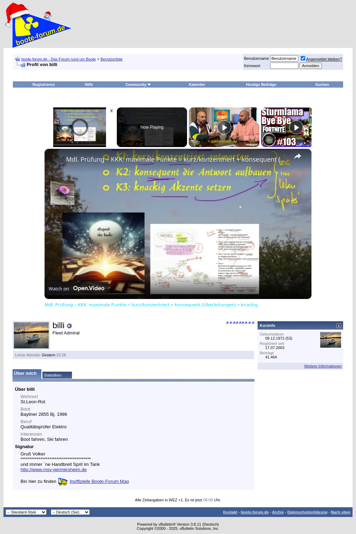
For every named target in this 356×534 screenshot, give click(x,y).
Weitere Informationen (323, 366)
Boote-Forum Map (99, 481)
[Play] (224, 127)
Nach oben (340, 512)
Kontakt (230, 512)
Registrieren (43, 84)
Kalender (197, 84)
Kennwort (252, 66)
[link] (56, 160)
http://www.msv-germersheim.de (54, 469)
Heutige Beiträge (261, 84)
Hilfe (89, 84)
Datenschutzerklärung (307, 512)
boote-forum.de (255, 512)
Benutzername (256, 58)
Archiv (278, 512)
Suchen (322, 84)
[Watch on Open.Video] (76, 288)
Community (139, 84)
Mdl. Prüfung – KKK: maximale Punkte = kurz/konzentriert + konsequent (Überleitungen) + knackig (177, 159)
